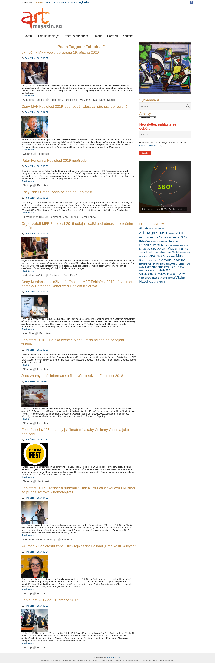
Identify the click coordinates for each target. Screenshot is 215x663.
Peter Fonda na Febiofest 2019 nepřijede (54, 160)
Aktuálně (28, 99)
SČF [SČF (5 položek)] (157, 271)
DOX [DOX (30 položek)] (183, 237)
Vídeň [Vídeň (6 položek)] (151, 282)
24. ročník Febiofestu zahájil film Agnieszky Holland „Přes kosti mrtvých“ (79, 546)
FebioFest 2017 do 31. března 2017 (50, 600)
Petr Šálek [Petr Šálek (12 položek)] (170, 267)
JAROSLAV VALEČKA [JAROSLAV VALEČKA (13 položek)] (160, 248)
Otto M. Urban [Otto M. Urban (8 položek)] (177, 264)
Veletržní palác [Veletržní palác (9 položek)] (167, 277)
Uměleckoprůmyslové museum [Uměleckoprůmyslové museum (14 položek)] (158, 273)
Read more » (28, 95)
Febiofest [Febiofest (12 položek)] (144, 241)
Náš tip (40, 99)
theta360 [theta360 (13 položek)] (164, 270)
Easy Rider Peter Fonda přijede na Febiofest (57, 192)
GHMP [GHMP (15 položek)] (161, 245)
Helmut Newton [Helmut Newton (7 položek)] (172, 245)
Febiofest (55, 99)
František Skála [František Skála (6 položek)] (160, 242)
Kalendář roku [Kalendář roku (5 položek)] (185, 252)
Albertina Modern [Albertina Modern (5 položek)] (158, 228)
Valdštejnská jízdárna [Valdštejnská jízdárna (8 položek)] (149, 278)
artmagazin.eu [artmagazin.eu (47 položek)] (153, 232)
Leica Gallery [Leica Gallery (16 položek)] (156, 256)
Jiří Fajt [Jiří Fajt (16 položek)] (179, 248)
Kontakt (127, 36)
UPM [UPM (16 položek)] (182, 273)
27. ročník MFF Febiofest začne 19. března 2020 (60, 52)
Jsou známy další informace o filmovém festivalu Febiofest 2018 (72, 376)
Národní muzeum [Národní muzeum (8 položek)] (147, 264)
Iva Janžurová (88, 99)
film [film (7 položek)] (152, 242)
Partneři (112, 36)
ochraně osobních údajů (151, 145)
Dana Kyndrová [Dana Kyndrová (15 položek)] (169, 237)
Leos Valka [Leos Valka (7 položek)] (170, 256)
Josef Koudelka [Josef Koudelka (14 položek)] (155, 252)
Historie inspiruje (48, 36)
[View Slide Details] (165, 67)
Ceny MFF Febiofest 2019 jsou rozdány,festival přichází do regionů (75, 106)
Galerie (97, 36)
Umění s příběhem (75, 36)
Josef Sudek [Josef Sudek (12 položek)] (172, 252)
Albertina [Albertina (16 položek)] (145, 228)
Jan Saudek (70, 217)
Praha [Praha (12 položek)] (180, 267)
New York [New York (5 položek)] (154, 261)
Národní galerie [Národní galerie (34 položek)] (171, 260)
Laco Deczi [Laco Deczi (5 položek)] (143, 256)
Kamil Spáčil (107, 99)
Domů (28, 36)
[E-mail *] (165, 134)
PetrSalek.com (113, 657)
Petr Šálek (30, 58)
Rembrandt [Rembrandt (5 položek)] (143, 271)
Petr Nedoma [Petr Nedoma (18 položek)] (154, 267)
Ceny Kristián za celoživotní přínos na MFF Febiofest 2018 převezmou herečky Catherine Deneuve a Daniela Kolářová (77, 284)
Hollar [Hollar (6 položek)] (182, 246)
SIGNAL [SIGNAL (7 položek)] (151, 270)
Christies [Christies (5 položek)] (171, 233)
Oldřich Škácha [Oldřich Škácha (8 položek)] (163, 264)
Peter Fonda (88, 217)
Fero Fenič (70, 99)
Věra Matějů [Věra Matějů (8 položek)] (159, 282)
